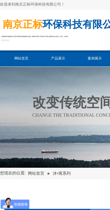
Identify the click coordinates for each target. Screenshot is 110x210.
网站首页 (21, 58)
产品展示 (58, 58)
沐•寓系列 (62, 173)
